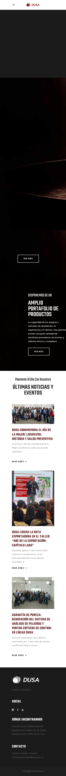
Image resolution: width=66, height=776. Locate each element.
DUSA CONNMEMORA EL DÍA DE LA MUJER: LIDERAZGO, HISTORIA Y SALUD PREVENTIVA (32, 434)
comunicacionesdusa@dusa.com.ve (28, 757)
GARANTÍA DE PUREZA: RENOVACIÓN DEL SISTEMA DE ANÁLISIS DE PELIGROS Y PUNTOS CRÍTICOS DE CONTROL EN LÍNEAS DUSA (32, 623)
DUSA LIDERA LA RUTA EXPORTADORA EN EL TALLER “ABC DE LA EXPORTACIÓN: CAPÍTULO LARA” (31, 539)
